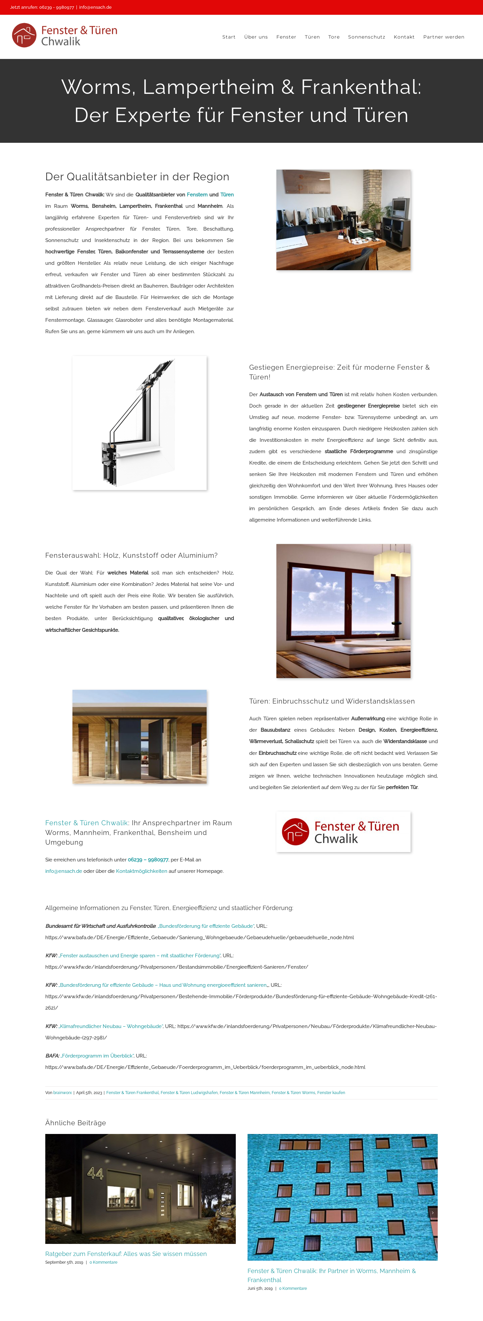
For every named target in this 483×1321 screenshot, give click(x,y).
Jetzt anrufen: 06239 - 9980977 (42, 7)
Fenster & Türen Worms (293, 1092)
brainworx (62, 1092)
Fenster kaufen (331, 1092)
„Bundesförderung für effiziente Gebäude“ (206, 926)
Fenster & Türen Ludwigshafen (189, 1092)
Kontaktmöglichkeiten (141, 871)
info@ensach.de (95, 7)
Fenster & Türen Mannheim (245, 1092)
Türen (227, 195)
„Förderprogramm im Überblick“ (96, 1056)
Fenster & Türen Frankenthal (132, 1092)
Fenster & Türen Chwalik (86, 823)
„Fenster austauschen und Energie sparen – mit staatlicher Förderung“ (139, 956)
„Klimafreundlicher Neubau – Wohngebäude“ (110, 1026)
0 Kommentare (103, 1262)
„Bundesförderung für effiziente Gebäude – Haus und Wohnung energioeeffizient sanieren (162, 985)
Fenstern (197, 195)
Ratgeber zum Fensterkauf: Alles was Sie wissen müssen (126, 1253)
